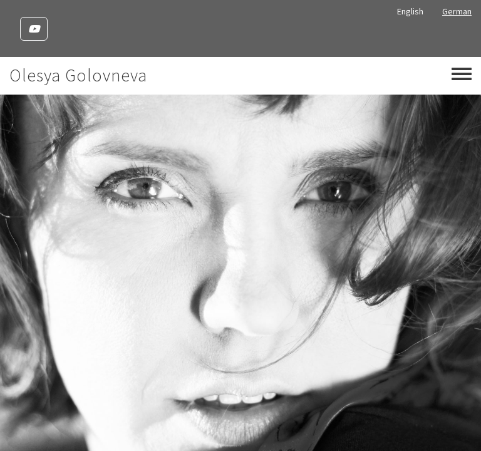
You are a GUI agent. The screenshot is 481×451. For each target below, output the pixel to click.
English (410, 11)
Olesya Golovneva (78, 75)
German (457, 11)
